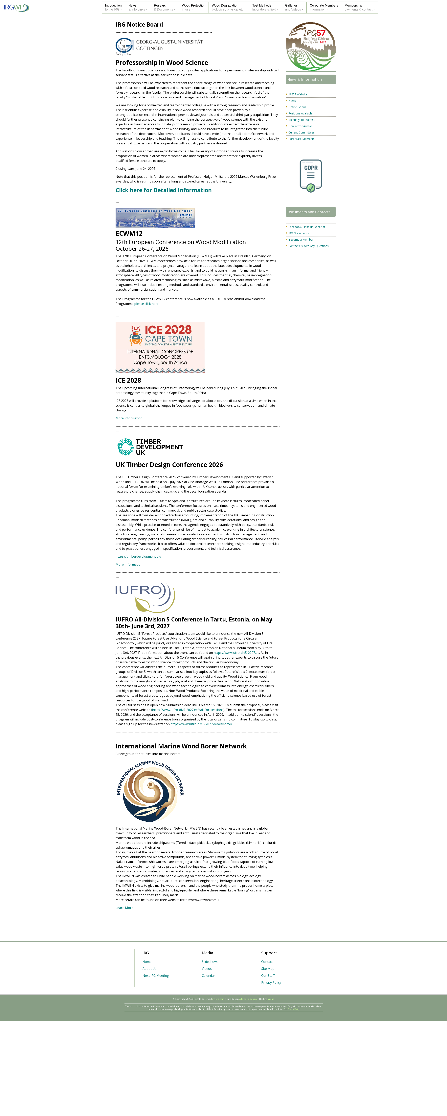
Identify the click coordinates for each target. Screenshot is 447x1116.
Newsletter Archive (300, 126)
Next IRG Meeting (156, 975)
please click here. (146, 304)
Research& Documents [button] (163, 7)
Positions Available (300, 113)
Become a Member (300, 239)
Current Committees (301, 132)
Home (147, 961)
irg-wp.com (218, 998)
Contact (267, 961)
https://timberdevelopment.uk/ (138, 556)
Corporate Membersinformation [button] (324, 7)
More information (129, 418)
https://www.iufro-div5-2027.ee (236, 652)
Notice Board (297, 107)
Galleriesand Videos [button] (293, 7)
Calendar (208, 975)
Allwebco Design (248, 998)
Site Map (267, 968)
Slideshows (210, 961)
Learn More (124, 908)
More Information (129, 564)
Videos (207, 968)
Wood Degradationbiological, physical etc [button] (227, 7)
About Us (149, 968)
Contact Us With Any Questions (308, 246)
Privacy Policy (271, 982)
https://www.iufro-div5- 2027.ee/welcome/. (201, 724)
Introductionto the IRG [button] (113, 7)
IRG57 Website (297, 94)
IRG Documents (298, 233)
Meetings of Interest (301, 120)
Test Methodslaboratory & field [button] (264, 7)
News (292, 101)
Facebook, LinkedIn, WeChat (306, 227)
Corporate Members (301, 139)
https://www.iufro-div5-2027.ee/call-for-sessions (187, 710)
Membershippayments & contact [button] (358, 7)
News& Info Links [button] (136, 7)
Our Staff (268, 975)
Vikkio (271, 998)
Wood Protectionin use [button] (193, 7)
